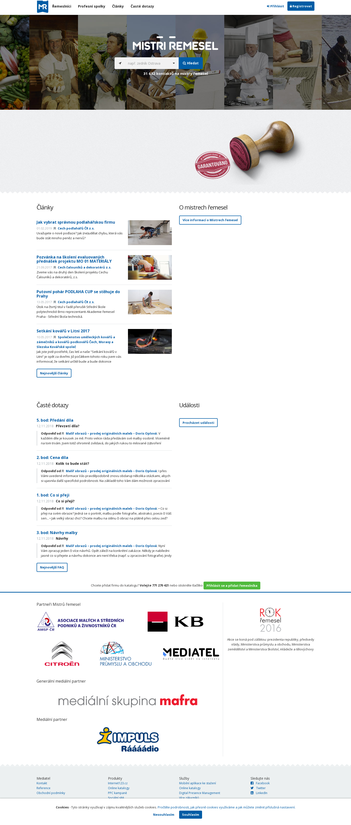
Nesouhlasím (163, 814)
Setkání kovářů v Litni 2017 (63, 331)
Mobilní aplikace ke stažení (197, 783)
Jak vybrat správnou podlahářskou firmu (76, 222)
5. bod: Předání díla (55, 420)
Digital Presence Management (199, 793)
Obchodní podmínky (51, 793)
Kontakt (42, 783)
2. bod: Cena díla (52, 457)
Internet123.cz (117, 783)
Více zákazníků (189, 798)
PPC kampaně (117, 793)
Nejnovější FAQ (52, 567)
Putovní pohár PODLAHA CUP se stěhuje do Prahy (78, 294)
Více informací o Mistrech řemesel (210, 220)
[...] (147, 63)
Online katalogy (118, 788)
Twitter (258, 788)
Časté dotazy (142, 6)
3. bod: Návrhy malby (57, 532)
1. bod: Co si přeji (53, 495)
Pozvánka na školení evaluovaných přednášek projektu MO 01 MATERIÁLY (74, 259)
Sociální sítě (116, 798)
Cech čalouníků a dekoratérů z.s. (82, 267)
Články (118, 6)
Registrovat (301, 6)
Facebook (260, 783)
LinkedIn (259, 793)
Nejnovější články (54, 373)
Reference (43, 788)
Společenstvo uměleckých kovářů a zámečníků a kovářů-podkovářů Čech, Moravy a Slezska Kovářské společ (76, 342)
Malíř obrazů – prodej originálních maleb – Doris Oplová (109, 433)
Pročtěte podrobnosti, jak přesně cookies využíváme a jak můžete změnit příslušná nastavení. (226, 807)
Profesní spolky (91, 6)
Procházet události (198, 422)
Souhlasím (190, 814)
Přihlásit (275, 6)
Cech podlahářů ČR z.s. (74, 228)
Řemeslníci (61, 6)
